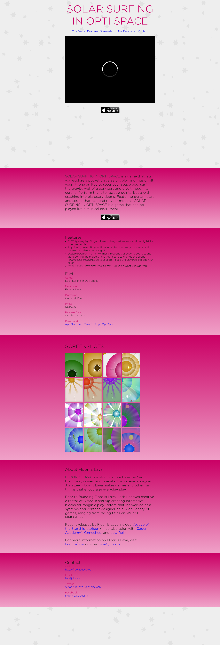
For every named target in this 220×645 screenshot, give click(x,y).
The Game (78, 31)
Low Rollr (118, 532)
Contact (143, 31)
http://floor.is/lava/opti (79, 570)
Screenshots (108, 31)
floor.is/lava (74, 544)
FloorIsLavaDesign (76, 596)
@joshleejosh (92, 587)
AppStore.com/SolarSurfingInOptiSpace (90, 324)
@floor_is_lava (74, 587)
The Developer (127, 31)
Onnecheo (92, 532)
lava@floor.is (109, 544)
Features (92, 31)
